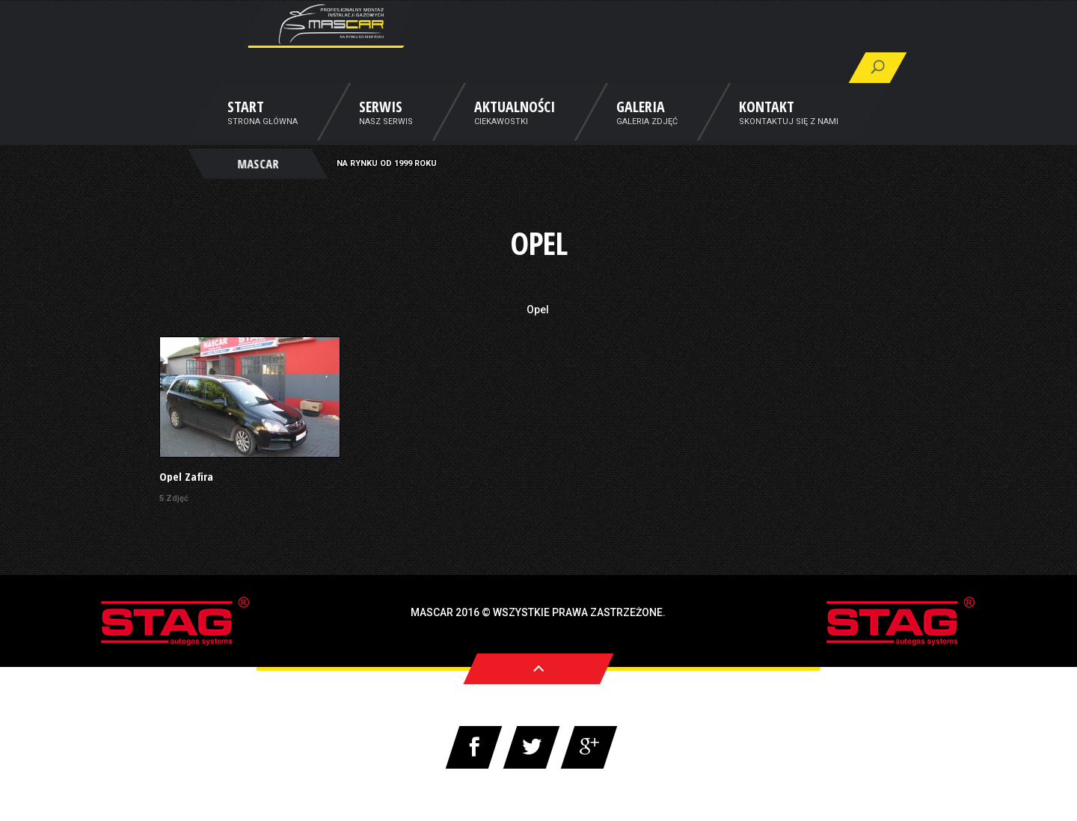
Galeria (640, 129)
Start (245, 129)
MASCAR (257, 184)
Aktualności (514, 129)
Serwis (380, 129)
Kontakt (766, 129)
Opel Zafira (186, 476)
